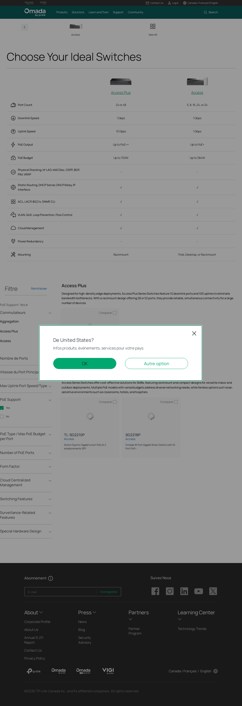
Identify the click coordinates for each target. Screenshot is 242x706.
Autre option (156, 363)
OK (85, 363)
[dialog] (121, 353)
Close (194, 333)
